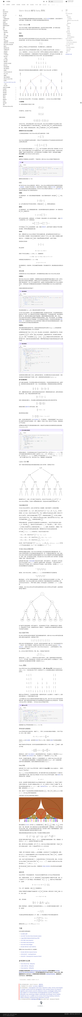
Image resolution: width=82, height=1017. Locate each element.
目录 (66, 10)
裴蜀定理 (44, 227)
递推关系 (27, 406)
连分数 (48, 18)
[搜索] (55, 1)
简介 (4, 4)
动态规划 (32, 4)
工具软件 (13, 4)
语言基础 (18, 4)
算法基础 (23, 4)
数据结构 (44, 4)
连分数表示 (36, 419)
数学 (40, 4)
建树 (22, 162)
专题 (60, 4)
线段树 (59, 188)
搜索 (28, 4)
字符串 (36, 4)
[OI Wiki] (3, 1)
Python (24, 164)
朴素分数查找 (24, 291)
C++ (20, 164)
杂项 (57, 4)
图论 (49, 4)
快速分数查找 (24, 343)
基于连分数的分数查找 (26, 430)
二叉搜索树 (21, 187)
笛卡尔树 (53, 187)
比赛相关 (8, 4)
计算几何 (53, 4)
